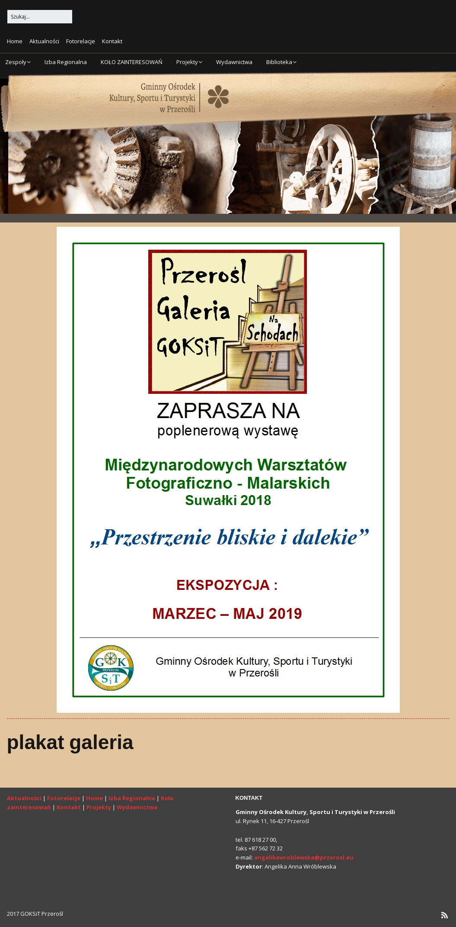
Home (14, 41)
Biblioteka (279, 62)
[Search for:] (40, 17)
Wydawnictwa (234, 62)
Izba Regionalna (66, 62)
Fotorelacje (80, 41)
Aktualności (44, 41)
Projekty (187, 62)
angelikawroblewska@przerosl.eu (304, 857)
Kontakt (112, 41)
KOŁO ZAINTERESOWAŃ (132, 62)
